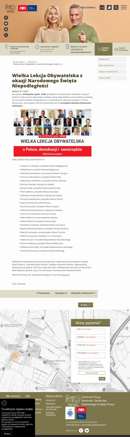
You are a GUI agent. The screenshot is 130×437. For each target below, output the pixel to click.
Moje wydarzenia (106, 65)
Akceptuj (7, 434)
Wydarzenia (104, 59)
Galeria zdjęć (104, 77)
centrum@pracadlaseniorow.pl (81, 52)
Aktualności (32, 62)
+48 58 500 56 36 (77, 49)
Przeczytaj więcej (9, 412)
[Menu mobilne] (123, 7)
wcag (102, 7)
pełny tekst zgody (92, 373)
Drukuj (85, 305)
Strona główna (19, 62)
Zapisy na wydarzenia (108, 71)
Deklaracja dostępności (51, 413)
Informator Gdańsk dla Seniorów (53, 408)
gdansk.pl (65, 274)
